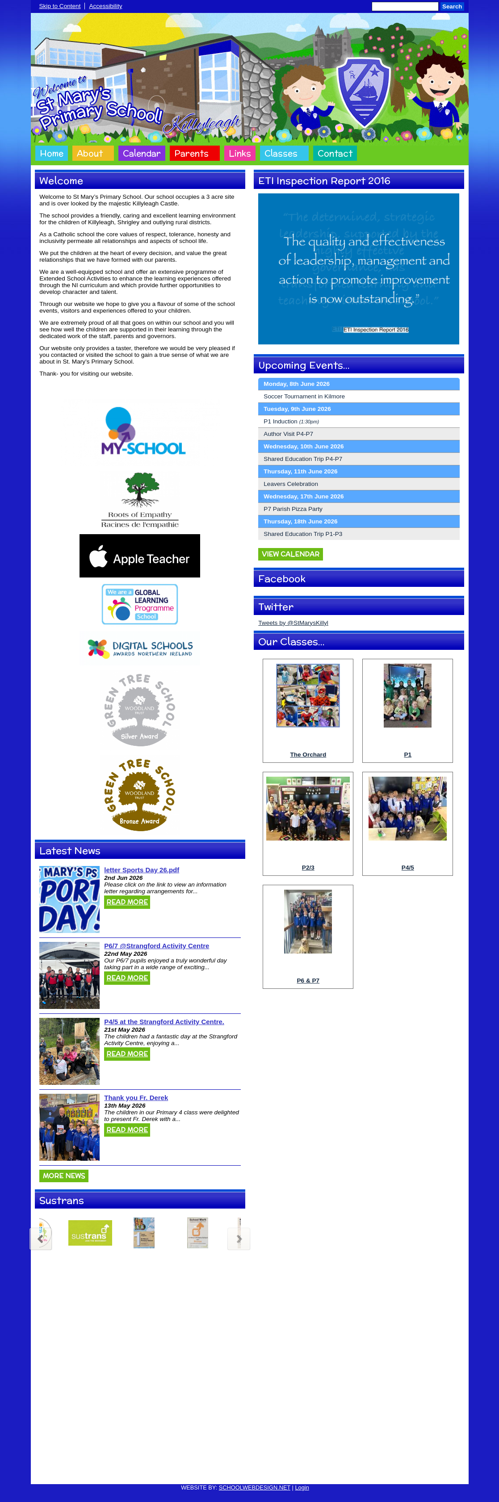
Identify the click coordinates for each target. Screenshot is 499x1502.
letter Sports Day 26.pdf (141, 870)
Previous (40, 1238)
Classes (281, 153)
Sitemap (341, 1472)
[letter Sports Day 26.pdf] (69, 899)
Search (452, 6)
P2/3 (308, 867)
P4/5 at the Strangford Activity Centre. (164, 1021)
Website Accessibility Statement (283, 1472)
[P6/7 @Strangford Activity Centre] (69, 975)
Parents (191, 153)
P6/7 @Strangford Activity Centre (156, 946)
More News (64, 1175)
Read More (127, 902)
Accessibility (105, 6)
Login (302, 1487)
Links (240, 153)
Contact (335, 153)
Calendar (142, 153)
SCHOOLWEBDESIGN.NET (254, 1487)
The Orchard (308, 754)
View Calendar (290, 554)
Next (239, 1238)
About (90, 153)
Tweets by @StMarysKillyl (293, 622)
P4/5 (408, 867)
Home (51, 153)
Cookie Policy (155, 1472)
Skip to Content (60, 6)
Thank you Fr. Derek (136, 1097)
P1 (407, 754)
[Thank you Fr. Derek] (69, 1127)
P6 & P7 (308, 980)
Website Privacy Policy (208, 1472)
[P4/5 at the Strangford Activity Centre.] (69, 1051)
